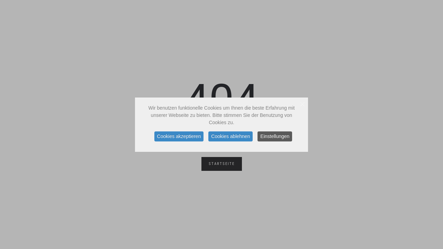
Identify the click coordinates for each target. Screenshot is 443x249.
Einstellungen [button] (274, 136)
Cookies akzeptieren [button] (179, 136)
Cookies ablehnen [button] (230, 136)
